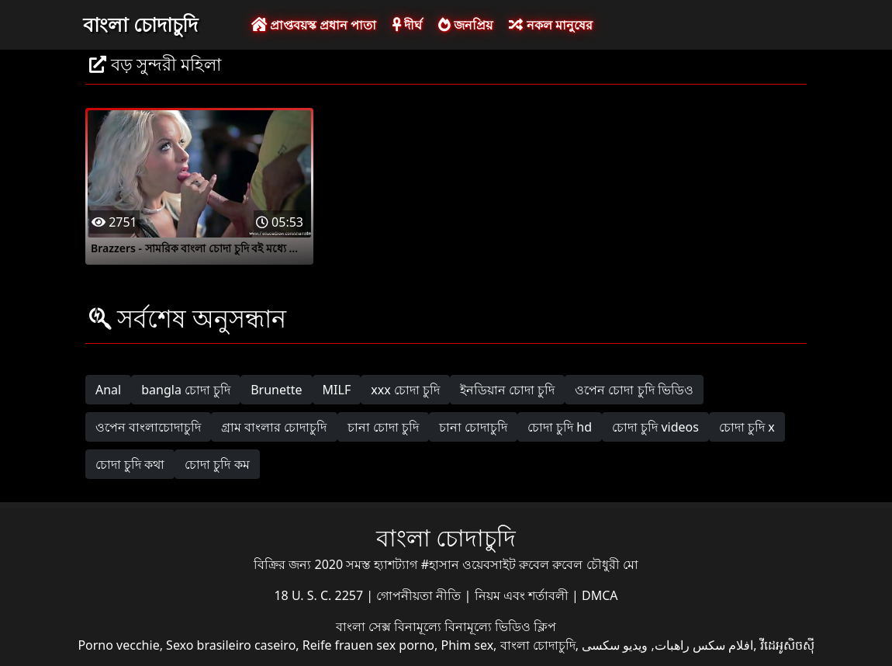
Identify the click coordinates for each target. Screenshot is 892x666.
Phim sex (467, 645)
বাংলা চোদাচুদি (140, 24)
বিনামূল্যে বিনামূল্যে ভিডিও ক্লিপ (475, 626)
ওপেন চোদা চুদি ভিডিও (634, 389)
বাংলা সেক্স (365, 626)
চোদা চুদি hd (559, 426)
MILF (337, 389)
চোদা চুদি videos (655, 426)
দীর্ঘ (407, 24)
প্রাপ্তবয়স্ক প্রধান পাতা (313, 24)
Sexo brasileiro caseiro (231, 645)
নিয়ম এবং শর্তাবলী (523, 595)
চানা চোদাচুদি (473, 426)
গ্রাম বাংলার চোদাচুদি (274, 426)
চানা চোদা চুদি (383, 426)
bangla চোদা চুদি (185, 389)
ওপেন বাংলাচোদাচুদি (148, 426)
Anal (108, 389)
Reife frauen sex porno (368, 645)
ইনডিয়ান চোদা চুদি (507, 389)
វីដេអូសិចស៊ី (787, 645)
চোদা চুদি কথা (129, 464)
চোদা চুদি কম (217, 464)
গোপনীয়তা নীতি (420, 595)
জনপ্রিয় (465, 24)
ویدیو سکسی (615, 645)
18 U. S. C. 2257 (320, 595)
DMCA (600, 595)
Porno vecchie (118, 645)
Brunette (276, 389)
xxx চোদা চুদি (405, 389)
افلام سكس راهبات (704, 645)
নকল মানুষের (550, 24)
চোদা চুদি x (747, 426)
